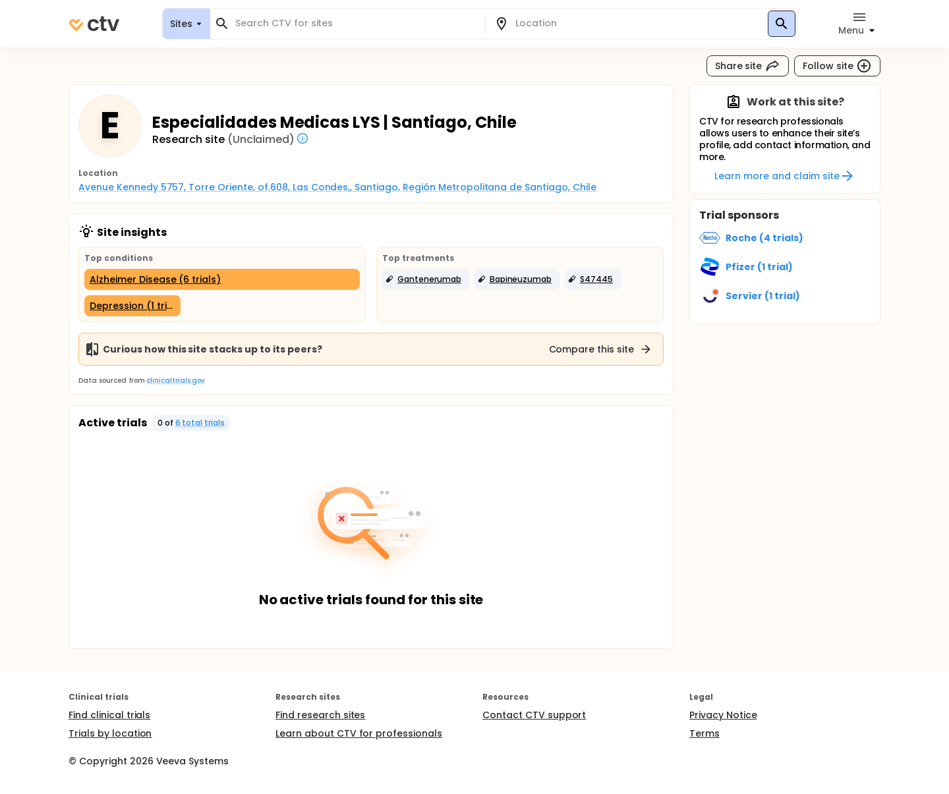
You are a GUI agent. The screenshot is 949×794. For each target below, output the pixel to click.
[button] (425, 279)
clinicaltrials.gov (175, 380)
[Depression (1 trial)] (132, 306)
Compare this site (601, 349)
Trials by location (110, 733)
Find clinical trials (109, 715)
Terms (704, 733)
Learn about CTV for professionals (358, 733)
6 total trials (200, 422)
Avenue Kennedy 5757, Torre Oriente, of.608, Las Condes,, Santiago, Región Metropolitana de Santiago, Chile (337, 187)
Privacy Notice (723, 715)
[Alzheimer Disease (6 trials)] (222, 279)
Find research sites (320, 715)
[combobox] (355, 23)
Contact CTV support (534, 715)
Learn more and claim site (784, 176)
